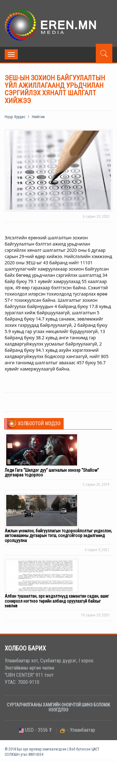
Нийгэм (38, 116)
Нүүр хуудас (15, 116)
